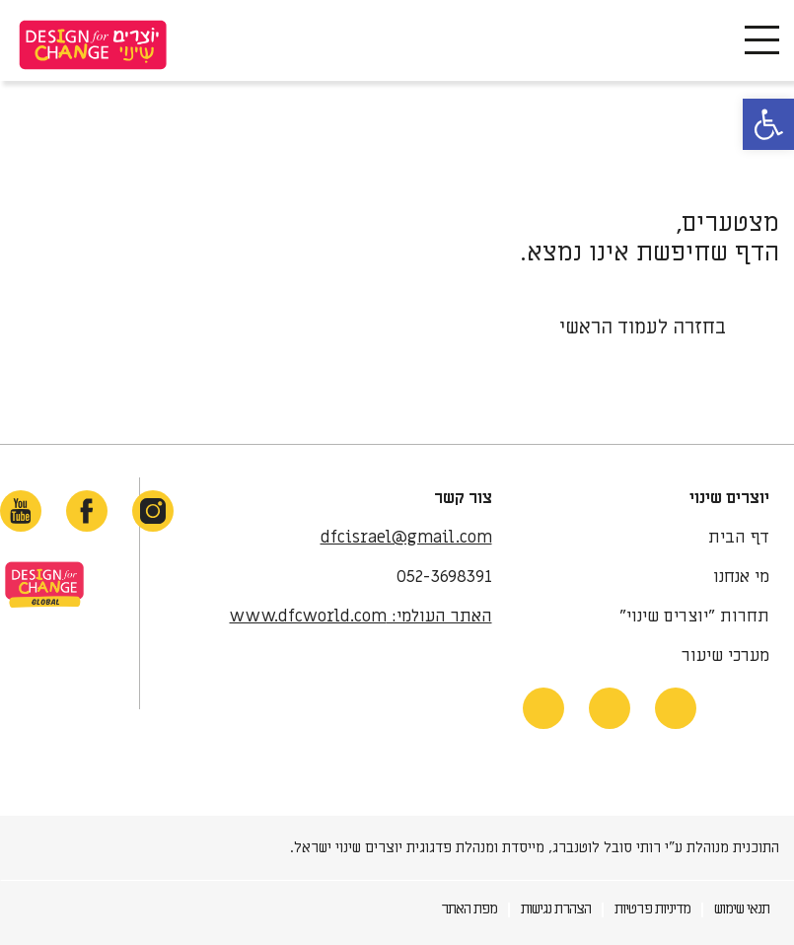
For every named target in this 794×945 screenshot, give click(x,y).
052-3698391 (444, 577)
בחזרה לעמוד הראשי (642, 327)
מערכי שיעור (725, 656)
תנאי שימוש (741, 908)
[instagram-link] (153, 511)
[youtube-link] (20, 511)
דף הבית (738, 537)
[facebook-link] (87, 511)
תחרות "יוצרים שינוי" (694, 616)
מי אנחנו (741, 577)
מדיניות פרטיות (651, 908)
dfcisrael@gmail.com (406, 537)
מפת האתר (469, 908)
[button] (768, 124)
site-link (44, 584)
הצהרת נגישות (556, 908)
